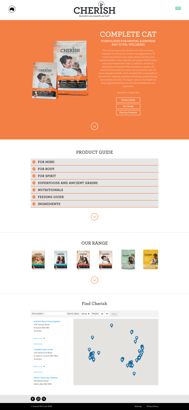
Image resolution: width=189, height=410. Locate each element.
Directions (38, 344)
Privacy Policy (152, 406)
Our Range (128, 106)
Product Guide (128, 100)
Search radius (73, 314)
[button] (89, 358)
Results (95, 314)
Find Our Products (128, 112)
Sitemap (138, 406)
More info (38, 338)
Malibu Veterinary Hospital (45, 378)
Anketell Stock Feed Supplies (47, 321)
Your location (37, 314)
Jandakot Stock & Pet (43, 350)
